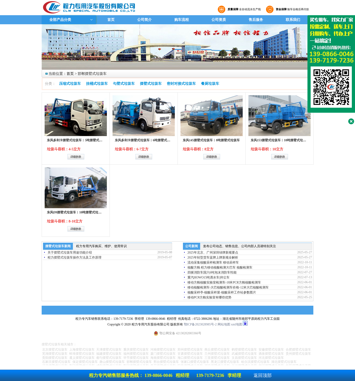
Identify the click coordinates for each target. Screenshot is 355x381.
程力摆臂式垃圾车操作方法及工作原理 (74, 257)
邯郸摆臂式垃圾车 (139, 362)
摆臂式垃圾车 (151, 83)
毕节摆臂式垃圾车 (136, 357)
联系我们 (293, 20)
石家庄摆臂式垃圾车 (56, 362)
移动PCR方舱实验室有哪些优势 (209, 297)
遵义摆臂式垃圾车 (82, 357)
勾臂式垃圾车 (124, 83)
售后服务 (256, 20)
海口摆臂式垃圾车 (190, 357)
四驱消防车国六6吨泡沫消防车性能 (212, 272)
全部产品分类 (59, 20)
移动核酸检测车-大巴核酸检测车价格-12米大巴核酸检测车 (228, 287)
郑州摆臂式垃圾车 (190, 349)
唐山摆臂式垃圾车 (112, 362)
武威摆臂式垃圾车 (244, 353)
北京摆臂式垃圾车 (54, 349)
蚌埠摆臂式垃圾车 (82, 353)
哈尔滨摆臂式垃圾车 (255, 362)
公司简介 (144, 20)
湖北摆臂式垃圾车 (284, 362)
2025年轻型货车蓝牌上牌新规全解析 (212, 257)
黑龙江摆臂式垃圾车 (225, 362)
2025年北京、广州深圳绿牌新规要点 (212, 252)
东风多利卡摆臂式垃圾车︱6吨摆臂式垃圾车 (146, 140)
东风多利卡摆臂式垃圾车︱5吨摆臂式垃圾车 (78, 140)
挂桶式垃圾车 (97, 83)
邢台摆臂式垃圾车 (166, 362)
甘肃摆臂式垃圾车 (190, 353)
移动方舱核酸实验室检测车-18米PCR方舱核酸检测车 (224, 282)
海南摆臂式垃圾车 (163, 357)
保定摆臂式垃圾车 (85, 362)
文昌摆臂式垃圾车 (244, 357)
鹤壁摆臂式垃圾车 (244, 349)
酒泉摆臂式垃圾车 (271, 353)
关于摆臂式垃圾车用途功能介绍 (70, 252)
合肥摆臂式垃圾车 (298, 349)
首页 (111, 20)
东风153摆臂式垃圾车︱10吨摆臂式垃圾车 (280, 140)
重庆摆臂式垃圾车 (136, 349)
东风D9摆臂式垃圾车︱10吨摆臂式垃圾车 (76, 212)
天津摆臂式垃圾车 (109, 349)
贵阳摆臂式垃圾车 (54, 357)
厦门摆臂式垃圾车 (163, 353)
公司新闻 (191, 246)
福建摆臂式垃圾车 (109, 353)
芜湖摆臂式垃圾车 (54, 353)
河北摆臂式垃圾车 (271, 357)
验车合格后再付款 (292, 9)
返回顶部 (263, 375)
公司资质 (218, 20)
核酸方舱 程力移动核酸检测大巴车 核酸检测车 (219, 267)
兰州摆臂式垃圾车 (217, 353)
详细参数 (75, 156)
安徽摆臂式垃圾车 (271, 349)
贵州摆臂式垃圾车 (298, 353)
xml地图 (236, 324)
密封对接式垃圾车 (181, 83)
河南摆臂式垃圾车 (163, 349)
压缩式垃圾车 (70, 83)
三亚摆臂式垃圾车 (217, 357)
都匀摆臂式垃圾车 (109, 357)
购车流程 (181, 20)
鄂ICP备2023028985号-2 (200, 324)
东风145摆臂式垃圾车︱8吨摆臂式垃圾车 (211, 140)
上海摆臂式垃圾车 (82, 349)
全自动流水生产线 (243, 9)
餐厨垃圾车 (210, 83)
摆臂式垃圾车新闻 (58, 246)
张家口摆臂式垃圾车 (195, 362)
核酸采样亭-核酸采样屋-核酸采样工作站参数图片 (221, 292)
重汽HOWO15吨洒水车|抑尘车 (208, 277)
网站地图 (224, 324)
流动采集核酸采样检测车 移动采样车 (213, 262)
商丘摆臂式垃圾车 (217, 349)
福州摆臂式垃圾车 (136, 353)
